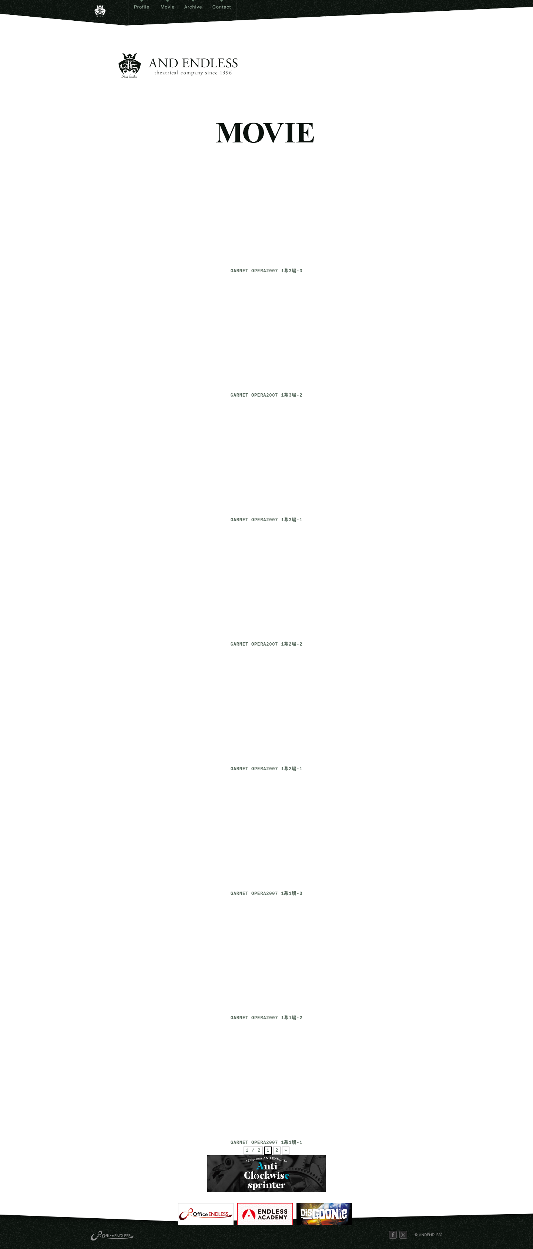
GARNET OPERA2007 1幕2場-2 (267, 645)
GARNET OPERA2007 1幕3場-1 (267, 520)
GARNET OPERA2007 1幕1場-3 (267, 894)
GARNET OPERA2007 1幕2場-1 (267, 769)
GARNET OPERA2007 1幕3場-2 (267, 396)
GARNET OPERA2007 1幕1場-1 (267, 1143)
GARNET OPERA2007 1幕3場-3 (267, 271)
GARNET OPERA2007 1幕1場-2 (267, 1018)
